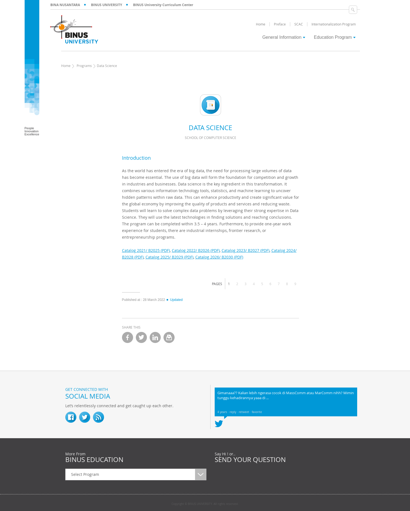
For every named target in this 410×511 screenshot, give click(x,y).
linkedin (155, 337)
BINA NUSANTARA (65, 4)
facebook (127, 337)
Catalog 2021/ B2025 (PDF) (146, 250)
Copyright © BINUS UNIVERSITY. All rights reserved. (205, 504)
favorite (257, 412)
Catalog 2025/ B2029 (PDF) (169, 257)
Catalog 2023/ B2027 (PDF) (245, 250)
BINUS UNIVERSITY (106, 4)
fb (70, 417)
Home (66, 65)
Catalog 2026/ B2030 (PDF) (219, 257)
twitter (141, 337)
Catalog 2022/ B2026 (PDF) (196, 250)
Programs (84, 65)
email (169, 337)
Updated (174, 300)
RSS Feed (98, 417)
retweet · (245, 412)
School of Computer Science (210, 137)
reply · (234, 412)
